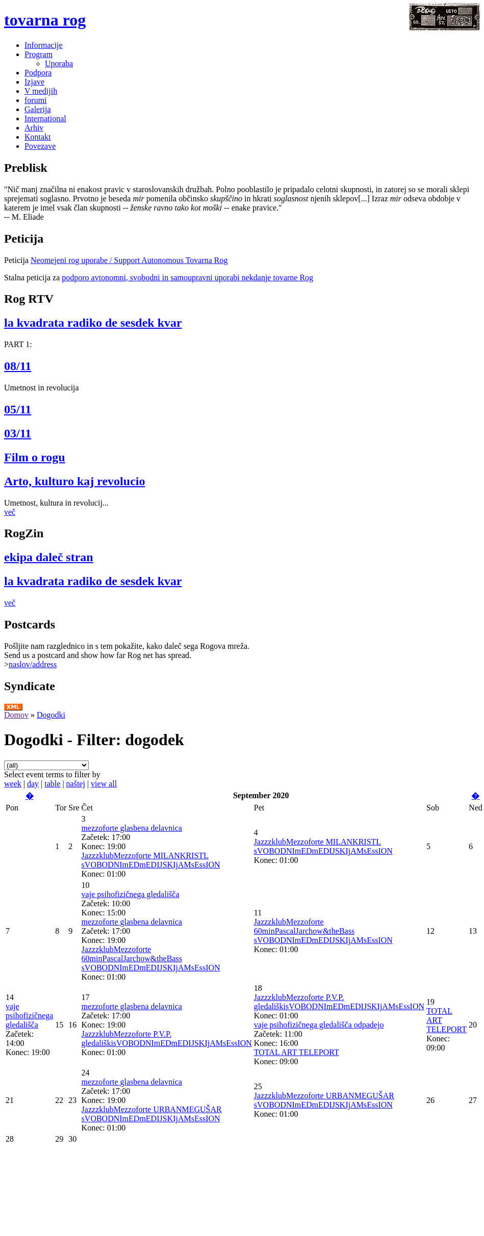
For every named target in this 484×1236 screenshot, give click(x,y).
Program (38, 54)
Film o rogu (34, 457)
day (33, 783)
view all (104, 783)
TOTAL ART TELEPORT (296, 1052)
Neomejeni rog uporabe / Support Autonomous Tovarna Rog (129, 260)
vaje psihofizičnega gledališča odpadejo (319, 1024)
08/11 (17, 366)
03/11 (17, 433)
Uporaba (59, 63)
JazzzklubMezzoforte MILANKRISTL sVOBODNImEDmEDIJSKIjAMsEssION (151, 860)
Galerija (37, 109)
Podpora (38, 72)
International (45, 118)
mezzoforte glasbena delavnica (132, 828)
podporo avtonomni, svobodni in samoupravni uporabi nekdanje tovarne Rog (187, 277)
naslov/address (33, 664)
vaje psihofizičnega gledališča (131, 894)
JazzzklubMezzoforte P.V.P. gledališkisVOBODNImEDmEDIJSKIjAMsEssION (167, 1038)
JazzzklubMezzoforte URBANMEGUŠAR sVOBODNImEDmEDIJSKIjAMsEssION (152, 1114)
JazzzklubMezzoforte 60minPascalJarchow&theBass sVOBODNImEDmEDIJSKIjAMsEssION (151, 958)
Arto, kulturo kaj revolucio (74, 481)
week (12, 783)
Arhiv (33, 127)
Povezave (40, 146)
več (9, 512)
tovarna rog (45, 20)
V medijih (40, 91)
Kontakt (37, 137)
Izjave (34, 81)
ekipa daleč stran (48, 557)
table (52, 783)
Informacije (43, 45)
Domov (16, 715)
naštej (75, 783)
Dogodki (51, 715)
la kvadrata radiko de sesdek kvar (93, 322)
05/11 (17, 409)
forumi (35, 100)
